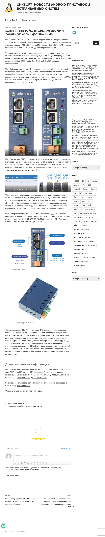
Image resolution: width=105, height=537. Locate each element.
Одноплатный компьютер (83, 229)
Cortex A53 (12, 406)
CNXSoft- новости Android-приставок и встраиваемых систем (53, 6)
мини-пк (76, 257)
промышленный (79, 265)
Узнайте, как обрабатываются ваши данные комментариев (33, 469)
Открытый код (79, 233)
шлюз (40, 406)
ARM (83, 185)
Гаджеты (89, 217)
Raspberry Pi (28, 406)
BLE (89, 185)
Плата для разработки (82, 237)
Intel (75, 193)
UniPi (20, 56)
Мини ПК (94, 221)
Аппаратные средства (16, 403)
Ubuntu (76, 205)
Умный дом (91, 245)
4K (83, 181)
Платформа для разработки (84, 241)
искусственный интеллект (83, 253)
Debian (85, 189)
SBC (83, 201)
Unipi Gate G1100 (39, 377)
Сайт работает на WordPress (15, 532)
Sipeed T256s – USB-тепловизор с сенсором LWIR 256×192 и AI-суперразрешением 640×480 (84, 101)
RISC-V (76, 201)
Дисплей (77, 221)
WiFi (89, 205)
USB (83, 205)
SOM (89, 201)
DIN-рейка (20, 406)
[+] (46, 462)
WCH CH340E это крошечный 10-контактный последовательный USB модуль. (84, 121)
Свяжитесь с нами (29, 20)
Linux (75, 197)
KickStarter (88, 193)
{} (43, 462)
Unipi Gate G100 (23, 377)
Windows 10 (78, 209)
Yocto (75, 213)
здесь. (40, 391)
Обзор (76, 225)
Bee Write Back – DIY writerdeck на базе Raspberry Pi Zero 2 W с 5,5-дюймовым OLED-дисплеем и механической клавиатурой (84, 67)
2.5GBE (76, 181)
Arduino (76, 185)
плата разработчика (81, 261)
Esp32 (93, 189)
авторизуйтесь (65, 448)
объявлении (34, 375)
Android (94, 181)
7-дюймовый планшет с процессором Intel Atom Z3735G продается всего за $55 (84, 153)
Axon (36, 58)
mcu (81, 197)
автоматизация (79, 249)
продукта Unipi (58, 375)
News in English (11, 20)
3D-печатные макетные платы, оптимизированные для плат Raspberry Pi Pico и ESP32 (85, 137)
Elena (19, 27)
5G (88, 181)
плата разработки (88, 257)
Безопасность (78, 217)
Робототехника (79, 245)
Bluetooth (77, 189)
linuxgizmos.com (23, 386)
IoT (80, 193)
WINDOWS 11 (90, 209)
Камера (85, 221)
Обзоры (84, 225)
